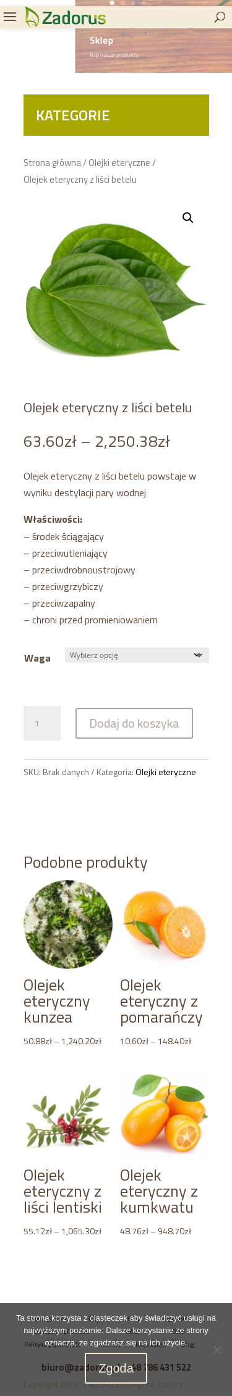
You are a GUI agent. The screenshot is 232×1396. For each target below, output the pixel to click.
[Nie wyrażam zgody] (216, 1350)
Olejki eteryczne (119, 163)
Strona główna (52, 163)
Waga (37, 657)
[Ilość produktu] (42, 723)
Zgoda (116, 1368)
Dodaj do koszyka (134, 723)
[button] (188, 218)
